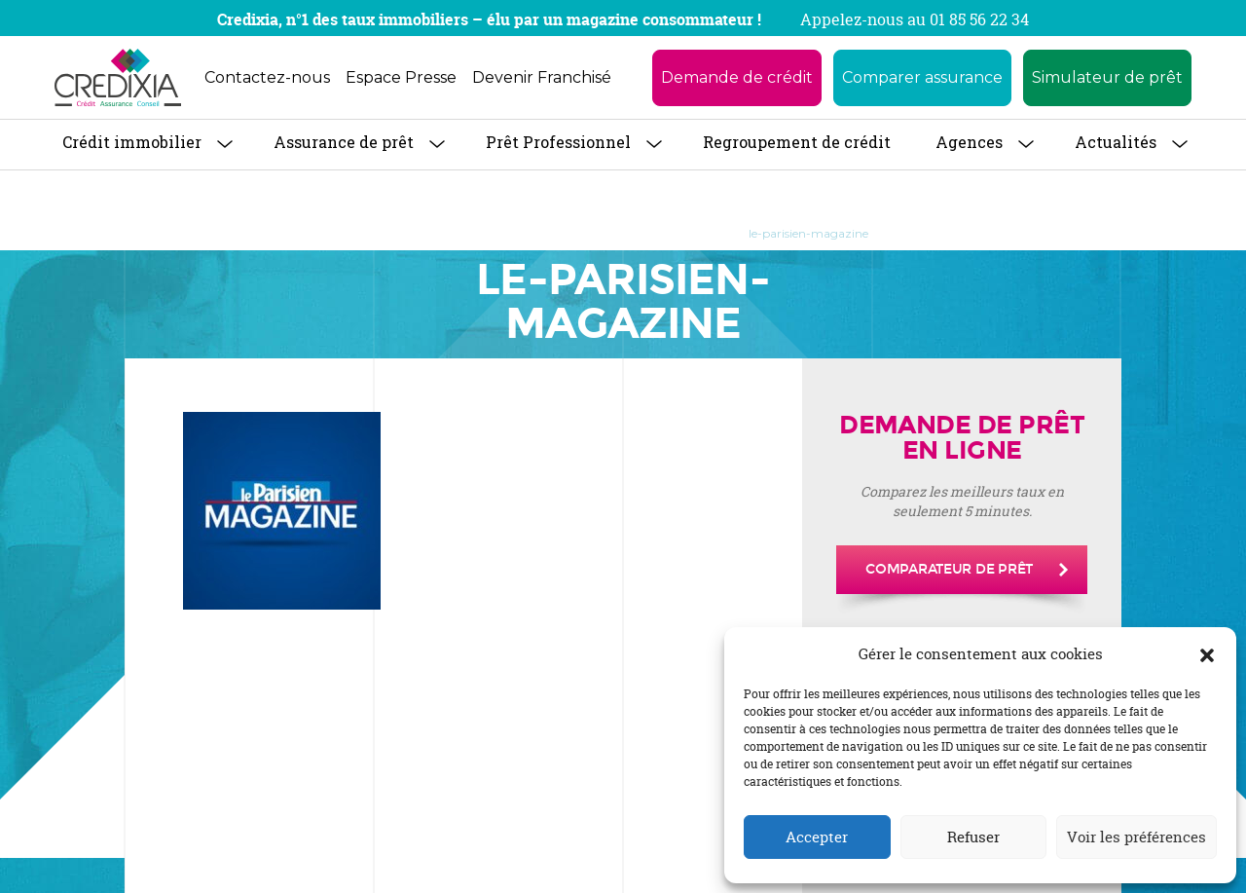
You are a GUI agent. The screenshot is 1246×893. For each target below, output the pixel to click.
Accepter (817, 837)
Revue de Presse (496, 233)
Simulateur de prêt (1107, 77)
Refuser (973, 837)
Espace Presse (401, 77)
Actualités (1115, 141)
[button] (1207, 654)
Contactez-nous (267, 77)
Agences (969, 141)
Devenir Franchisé (541, 77)
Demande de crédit (737, 77)
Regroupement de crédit (797, 141)
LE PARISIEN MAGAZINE (644, 233)
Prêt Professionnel (558, 141)
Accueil (398, 233)
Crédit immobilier (132, 141)
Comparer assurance (922, 77)
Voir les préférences (1136, 837)
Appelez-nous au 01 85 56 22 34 (914, 19)
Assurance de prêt (344, 141)
